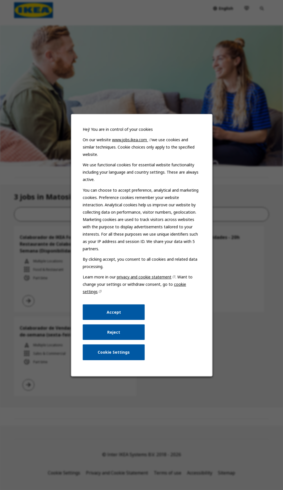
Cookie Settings (114, 353)
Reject (113, 333)
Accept (114, 313)
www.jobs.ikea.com (130, 142)
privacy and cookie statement (144, 278)
